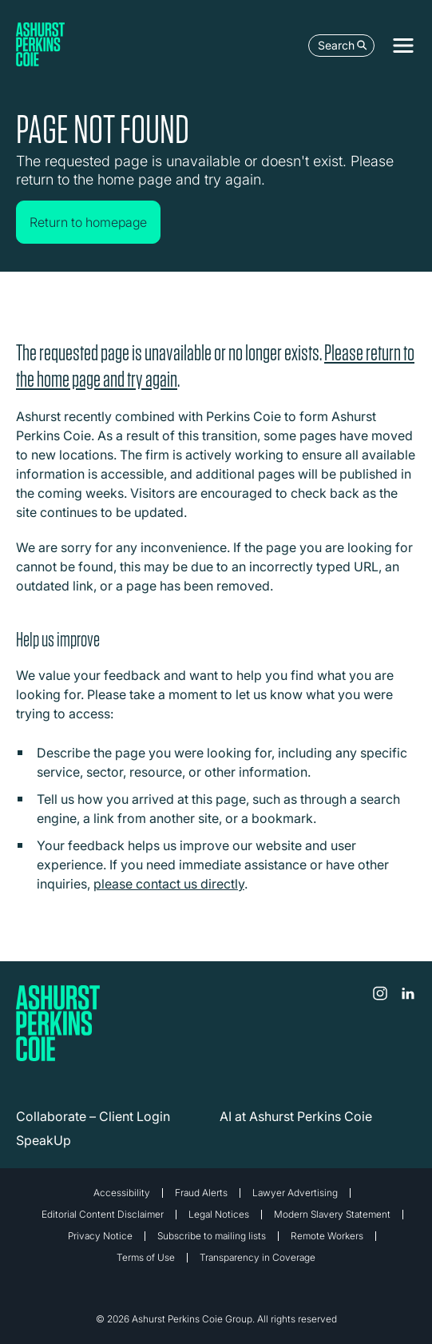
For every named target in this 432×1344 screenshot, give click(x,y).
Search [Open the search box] (342, 45)
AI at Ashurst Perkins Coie (296, 1116)
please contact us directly (168, 884)
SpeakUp (43, 1140)
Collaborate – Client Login (93, 1116)
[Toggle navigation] (403, 45)
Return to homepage (88, 222)
